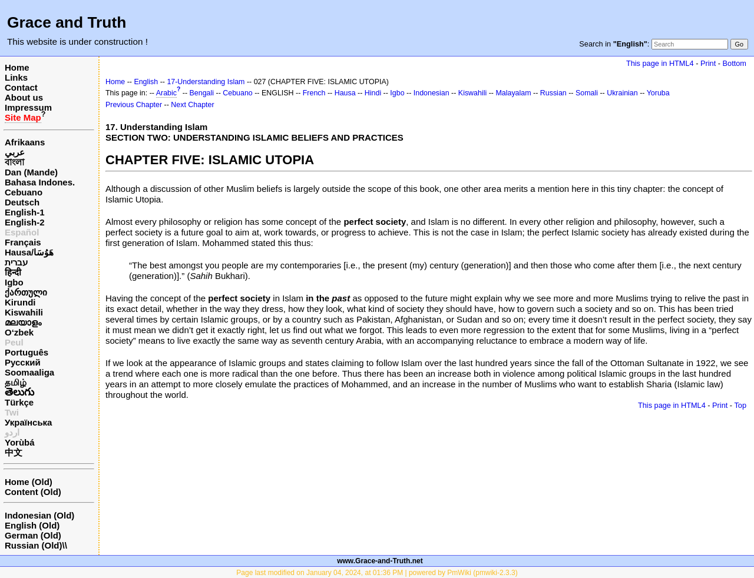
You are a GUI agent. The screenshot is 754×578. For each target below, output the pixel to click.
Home (17, 67)
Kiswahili (24, 312)
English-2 (25, 222)
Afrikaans (25, 142)
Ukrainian (622, 93)
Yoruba (658, 93)
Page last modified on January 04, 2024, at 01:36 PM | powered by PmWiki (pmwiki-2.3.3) (376, 573)
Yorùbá (20, 442)
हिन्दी (13, 272)
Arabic (166, 93)
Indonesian (431, 93)
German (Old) (33, 535)
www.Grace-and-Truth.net (380, 561)
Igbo (14, 282)
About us (24, 97)
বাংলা (14, 162)
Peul (14, 342)
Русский (23, 362)
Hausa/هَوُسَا (29, 252)
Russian (553, 93)
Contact (21, 87)
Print (708, 63)
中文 (13, 452)
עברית (16, 262)
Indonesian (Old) (39, 515)
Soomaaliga (29, 372)
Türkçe (19, 402)
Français (23, 242)
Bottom (734, 63)
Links (16, 77)
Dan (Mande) (31, 172)
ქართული (26, 292)
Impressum (28, 107)
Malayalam (513, 93)
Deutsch (22, 202)
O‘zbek (19, 332)
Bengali (202, 93)
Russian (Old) (33, 545)
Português (26, 352)
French (314, 93)
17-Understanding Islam (205, 82)
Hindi (373, 93)
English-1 (25, 212)
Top (740, 405)
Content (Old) (33, 492)
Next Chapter (192, 105)
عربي (15, 152)
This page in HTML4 (660, 63)
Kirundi (20, 302)
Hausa (345, 93)
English (146, 82)
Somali (587, 93)
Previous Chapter (133, 105)
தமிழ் (16, 382)
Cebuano (23, 192)
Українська (28, 422)
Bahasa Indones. (40, 182)
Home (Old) (28, 482)
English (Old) (32, 525)
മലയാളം (23, 322)
